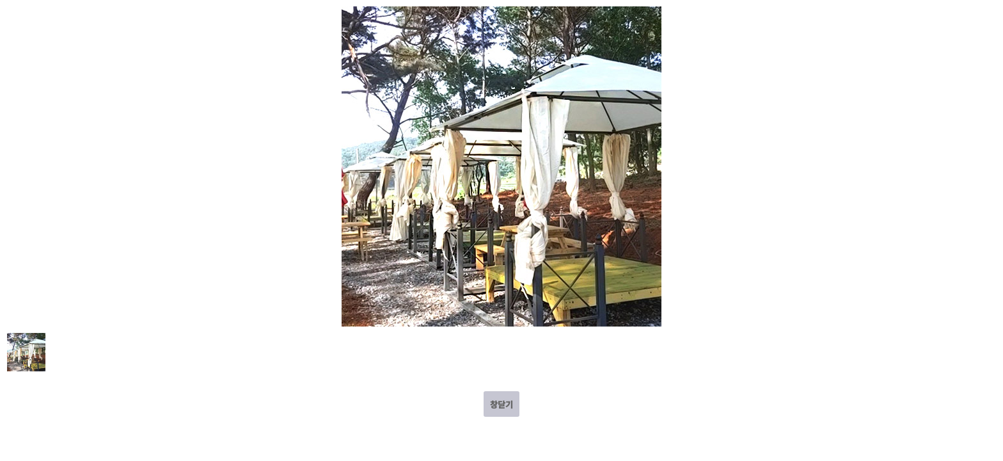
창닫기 (501, 404)
